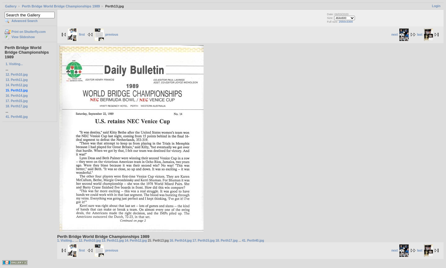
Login (436, 6)
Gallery (10, 6)
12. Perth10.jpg (17, 74)
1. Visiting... (14, 64)
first (76, 34)
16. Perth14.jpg (17, 95)
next (400, 34)
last (425, 34)
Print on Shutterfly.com (28, 32)
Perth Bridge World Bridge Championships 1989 (61, 6)
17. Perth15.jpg (17, 101)
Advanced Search (24, 21)
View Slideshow (23, 37)
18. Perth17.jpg (17, 106)
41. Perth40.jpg (17, 116)
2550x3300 (346, 21)
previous (106, 34)
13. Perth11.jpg (17, 80)
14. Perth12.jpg (17, 85)
